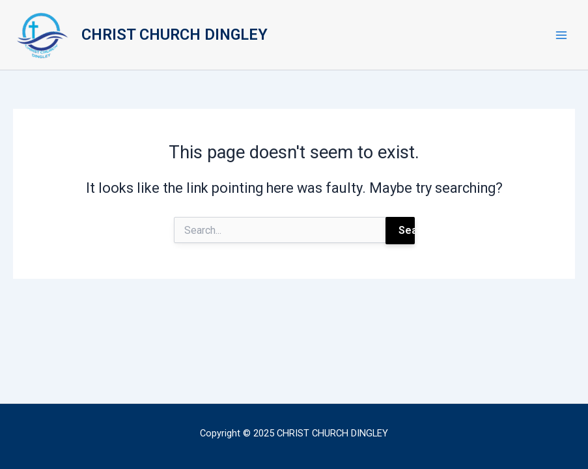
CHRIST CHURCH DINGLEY (174, 34)
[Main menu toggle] (561, 35)
